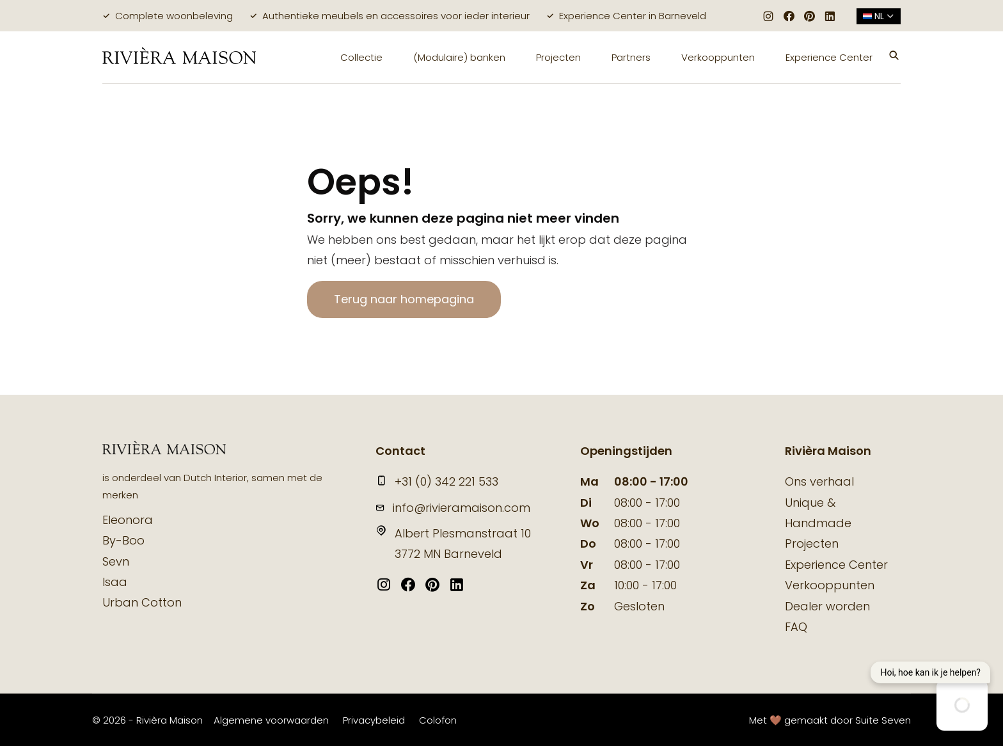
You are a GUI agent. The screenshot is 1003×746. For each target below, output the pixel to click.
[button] (894, 57)
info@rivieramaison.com (452, 508)
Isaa (114, 582)
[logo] (179, 57)
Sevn (115, 561)
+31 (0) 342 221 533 (436, 481)
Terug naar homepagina (404, 299)
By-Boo (123, 540)
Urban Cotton (142, 602)
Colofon (438, 720)
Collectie (361, 57)
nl (878, 16)
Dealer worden (827, 606)
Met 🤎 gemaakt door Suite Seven (830, 720)
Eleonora (127, 520)
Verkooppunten (718, 57)
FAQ (796, 627)
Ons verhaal (819, 481)
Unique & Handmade (818, 513)
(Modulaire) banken (459, 57)
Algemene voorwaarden (271, 720)
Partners (631, 57)
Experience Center (829, 57)
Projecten (558, 57)
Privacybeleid (374, 720)
